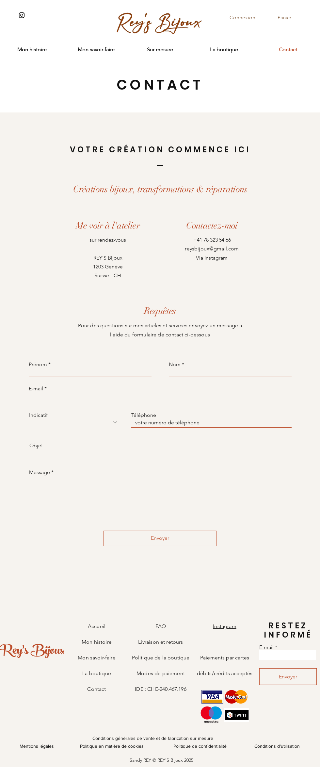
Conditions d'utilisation (277, 746)
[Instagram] (21, 15)
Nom (175, 364)
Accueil (96, 626)
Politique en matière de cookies (112, 746)
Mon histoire (97, 642)
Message (39, 472)
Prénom (38, 364)
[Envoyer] (160, 538)
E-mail (36, 388)
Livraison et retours (160, 642)
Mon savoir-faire (97, 658)
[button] (289, 18)
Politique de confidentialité (200, 746)
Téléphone (143, 415)
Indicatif (38, 415)
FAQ (160, 626)
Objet (36, 445)
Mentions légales (37, 746)
